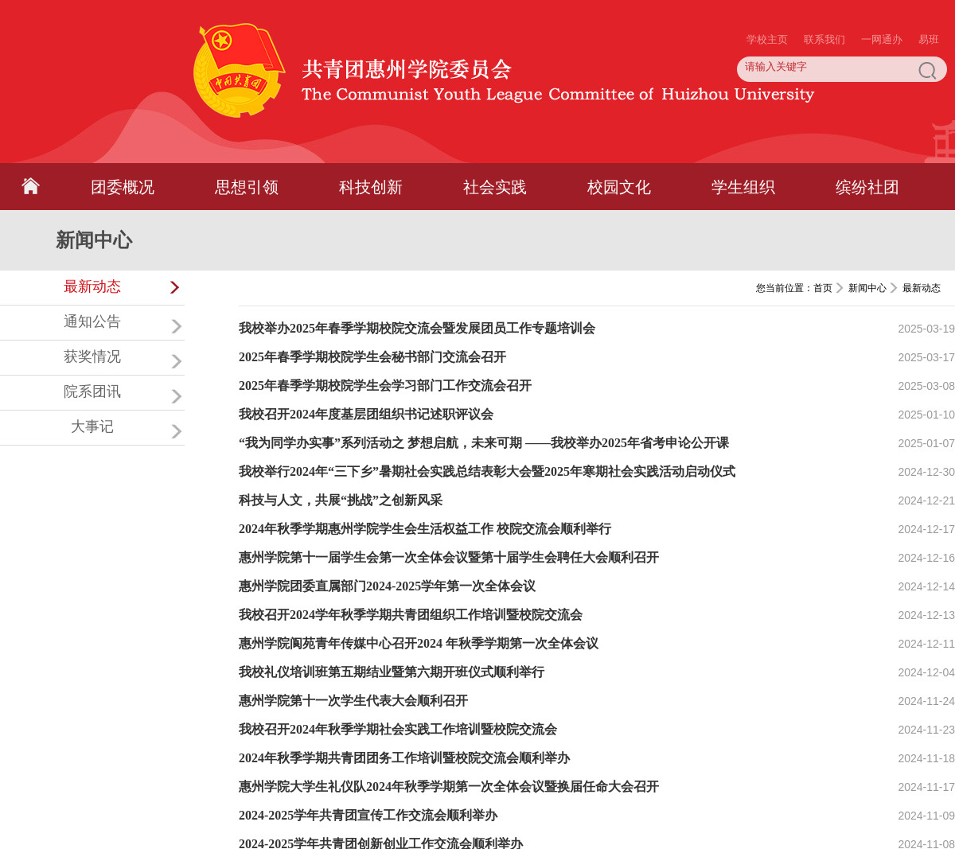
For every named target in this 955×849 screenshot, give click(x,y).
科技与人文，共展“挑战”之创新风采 (340, 500)
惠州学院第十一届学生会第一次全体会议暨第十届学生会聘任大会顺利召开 (449, 557)
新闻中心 (867, 288)
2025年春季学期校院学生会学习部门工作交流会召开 (385, 385)
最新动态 (921, 288)
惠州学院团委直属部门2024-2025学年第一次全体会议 (387, 586)
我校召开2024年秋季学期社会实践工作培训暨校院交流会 (398, 729)
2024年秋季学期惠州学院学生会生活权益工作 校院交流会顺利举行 (425, 528)
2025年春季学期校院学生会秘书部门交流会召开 (372, 357)
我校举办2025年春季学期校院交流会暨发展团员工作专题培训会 (417, 328)
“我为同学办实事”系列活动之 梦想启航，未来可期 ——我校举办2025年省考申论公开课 (484, 443)
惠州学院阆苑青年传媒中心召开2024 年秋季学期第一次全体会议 (418, 643)
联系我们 (824, 8)
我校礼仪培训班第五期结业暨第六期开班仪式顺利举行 (391, 672)
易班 (928, 8)
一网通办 (881, 8)
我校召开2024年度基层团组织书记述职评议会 (366, 414)
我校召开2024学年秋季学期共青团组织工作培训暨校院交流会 (411, 614)
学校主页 (767, 8)
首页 (822, 288)
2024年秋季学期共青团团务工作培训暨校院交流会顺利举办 (404, 758)
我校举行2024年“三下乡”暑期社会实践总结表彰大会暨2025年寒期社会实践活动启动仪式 (487, 471)
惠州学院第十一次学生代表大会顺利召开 (353, 700)
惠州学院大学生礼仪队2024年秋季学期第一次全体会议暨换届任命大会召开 (449, 786)
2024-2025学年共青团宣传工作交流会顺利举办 (368, 815)
